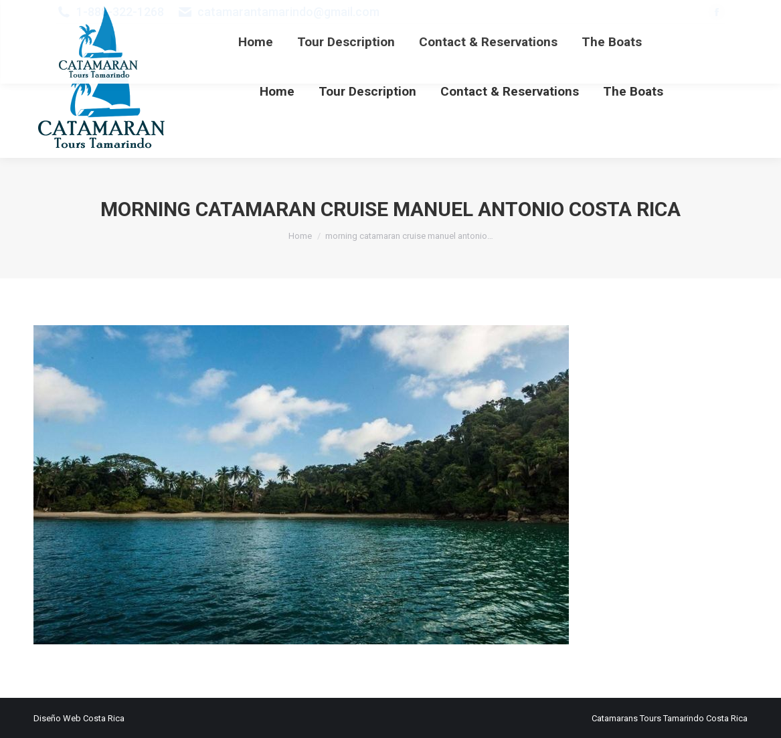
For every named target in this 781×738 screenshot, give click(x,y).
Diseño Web (57, 718)
